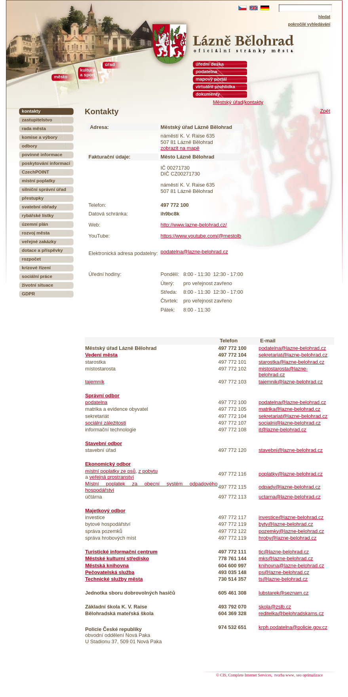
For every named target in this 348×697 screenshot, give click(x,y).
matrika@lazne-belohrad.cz (289, 409)
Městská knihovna (107, 566)
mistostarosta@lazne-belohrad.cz (283, 372)
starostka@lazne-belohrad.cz (291, 362)
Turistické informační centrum (121, 552)
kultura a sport (87, 72)
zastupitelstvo (37, 119)
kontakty (253, 102)
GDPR (28, 293)
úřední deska (210, 64)
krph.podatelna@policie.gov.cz (293, 627)
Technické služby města (114, 579)
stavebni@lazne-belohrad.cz (291, 450)
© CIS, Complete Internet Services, (245, 675)
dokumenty (208, 94)
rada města (34, 128)
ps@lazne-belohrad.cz (284, 572)
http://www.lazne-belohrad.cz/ (194, 225)
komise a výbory (39, 137)
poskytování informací (46, 163)
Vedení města (101, 355)
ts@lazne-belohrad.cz (283, 579)
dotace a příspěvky (42, 250)
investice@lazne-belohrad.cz (291, 517)
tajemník (94, 382)
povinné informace (42, 154)
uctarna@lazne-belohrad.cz (290, 497)
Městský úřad (228, 102)
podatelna (96, 402)
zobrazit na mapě (180, 148)
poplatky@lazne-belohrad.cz (291, 474)
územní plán (35, 224)
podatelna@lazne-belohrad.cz (194, 252)
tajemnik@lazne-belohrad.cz (291, 382)
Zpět (325, 111)
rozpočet (31, 259)
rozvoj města (35, 232)
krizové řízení (36, 267)
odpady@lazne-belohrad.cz (289, 487)
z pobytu (147, 471)
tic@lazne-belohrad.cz (284, 552)
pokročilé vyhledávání (309, 24)
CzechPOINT (35, 172)
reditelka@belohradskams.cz (291, 613)
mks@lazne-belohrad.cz (286, 558)
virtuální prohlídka (215, 86)
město (60, 76)
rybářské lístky (38, 215)
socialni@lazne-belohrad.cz (290, 423)
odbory (29, 146)
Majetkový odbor (105, 511)
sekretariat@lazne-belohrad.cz (293, 355)
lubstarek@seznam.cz (283, 593)
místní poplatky (38, 180)
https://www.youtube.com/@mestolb (201, 236)
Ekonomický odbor (108, 464)
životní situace (37, 285)
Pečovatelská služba (109, 572)
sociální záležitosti (105, 423)
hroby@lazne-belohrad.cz (287, 538)
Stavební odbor (103, 443)
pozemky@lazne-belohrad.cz (291, 531)
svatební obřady (39, 206)
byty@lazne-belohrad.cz (286, 524)
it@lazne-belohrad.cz (282, 430)
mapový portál (211, 79)
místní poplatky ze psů (110, 471)
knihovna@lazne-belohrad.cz (291, 566)
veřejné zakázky (39, 241)
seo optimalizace (309, 675)
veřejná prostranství (111, 477)
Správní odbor (102, 396)
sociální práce (37, 276)
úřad (110, 64)
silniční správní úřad (44, 189)
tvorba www (284, 675)
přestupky (33, 198)
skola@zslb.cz (275, 607)
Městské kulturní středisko (117, 558)
